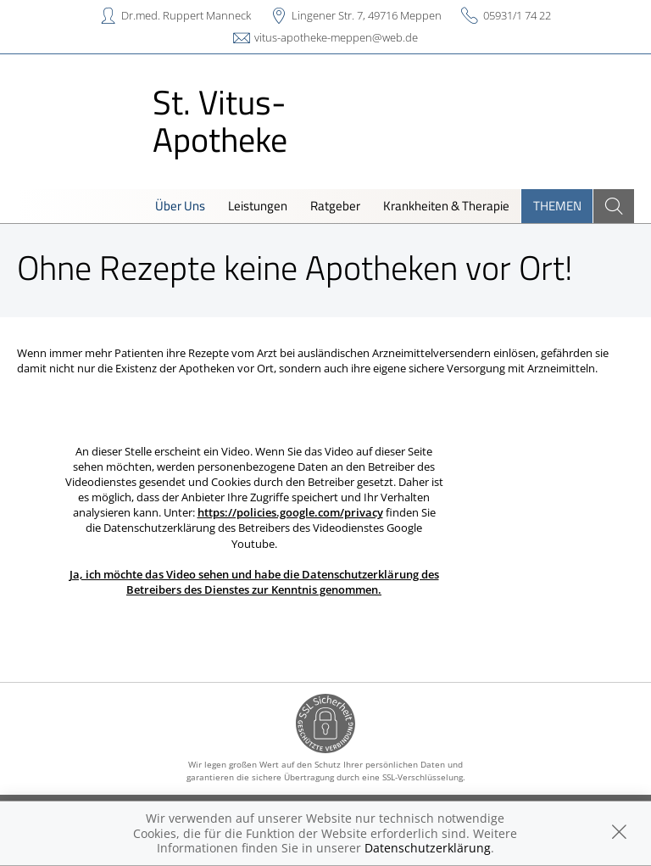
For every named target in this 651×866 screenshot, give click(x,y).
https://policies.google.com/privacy (290, 512)
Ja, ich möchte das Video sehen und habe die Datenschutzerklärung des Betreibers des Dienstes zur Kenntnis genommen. (254, 582)
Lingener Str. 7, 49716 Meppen (367, 15)
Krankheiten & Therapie (446, 205)
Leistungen (257, 205)
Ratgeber (335, 205)
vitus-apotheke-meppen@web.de (336, 37)
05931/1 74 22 (517, 15)
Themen (557, 205)
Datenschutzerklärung (427, 848)
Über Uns (180, 205)
